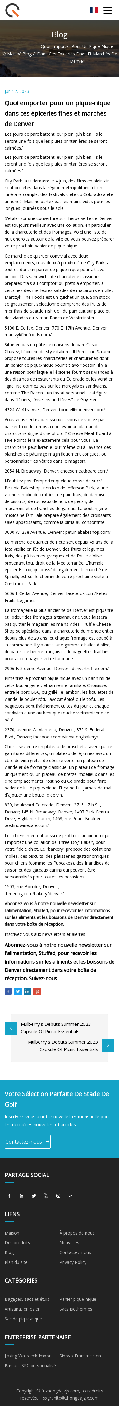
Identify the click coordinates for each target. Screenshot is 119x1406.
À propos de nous (77, 1233)
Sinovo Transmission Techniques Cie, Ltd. (80, 1357)
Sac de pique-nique (23, 1319)
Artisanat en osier (22, 1309)
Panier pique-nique (78, 1299)
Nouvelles (69, 1242)
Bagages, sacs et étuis (27, 1299)
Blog (27, 54)
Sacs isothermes (76, 1309)
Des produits (17, 1242)
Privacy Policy (73, 1262)
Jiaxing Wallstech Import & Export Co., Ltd (31, 1357)
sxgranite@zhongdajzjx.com (71, 1398)
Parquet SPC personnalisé (30, 1365)
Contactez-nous (28, 1142)
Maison (10, 54)
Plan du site (16, 1262)
